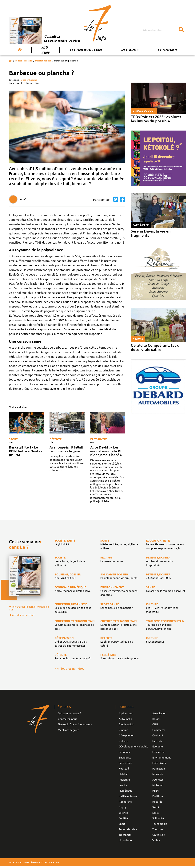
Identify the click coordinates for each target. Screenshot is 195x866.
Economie (167, 49)
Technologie (159, 823)
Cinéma (123, 729)
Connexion (53, 862)
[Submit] (181, 30)
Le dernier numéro (55, 40)
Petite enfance (128, 796)
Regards (129, 49)
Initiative (124, 779)
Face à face (125, 763)
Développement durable (133, 746)
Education (158, 752)
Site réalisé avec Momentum (75, 724)
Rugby (122, 807)
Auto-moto (125, 718)
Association (159, 713)
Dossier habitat (43, 60)
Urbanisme (125, 840)
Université (158, 834)
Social (155, 812)
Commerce (158, 729)
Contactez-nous (67, 718)
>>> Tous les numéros (69, 668)
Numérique (125, 790)
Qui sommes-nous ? (69, 713)
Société (123, 818)
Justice (123, 785)
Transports (125, 834)
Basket (156, 718)
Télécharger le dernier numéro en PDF (29, 608)
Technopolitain (85, 49)
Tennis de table (128, 829)
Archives (74, 40)
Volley (156, 840)
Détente (56, 439)
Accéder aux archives (22, 614)
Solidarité (158, 818)
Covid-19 (157, 735)
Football (124, 768)
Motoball (157, 785)
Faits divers (98, 439)
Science (123, 812)
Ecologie (157, 746)
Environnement (161, 757)
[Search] (164, 30)
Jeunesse (158, 779)
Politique (158, 796)
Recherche (125, 801)
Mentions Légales (68, 729)
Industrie (157, 774)
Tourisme (157, 829)
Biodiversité (126, 724)
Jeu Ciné (45, 50)
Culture (123, 741)
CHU (155, 724)
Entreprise (125, 757)
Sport (13, 439)
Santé (155, 807)
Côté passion (126, 735)
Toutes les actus (23, 60)
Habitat (123, 774)
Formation (158, 768)
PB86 (155, 790)
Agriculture (126, 713)
